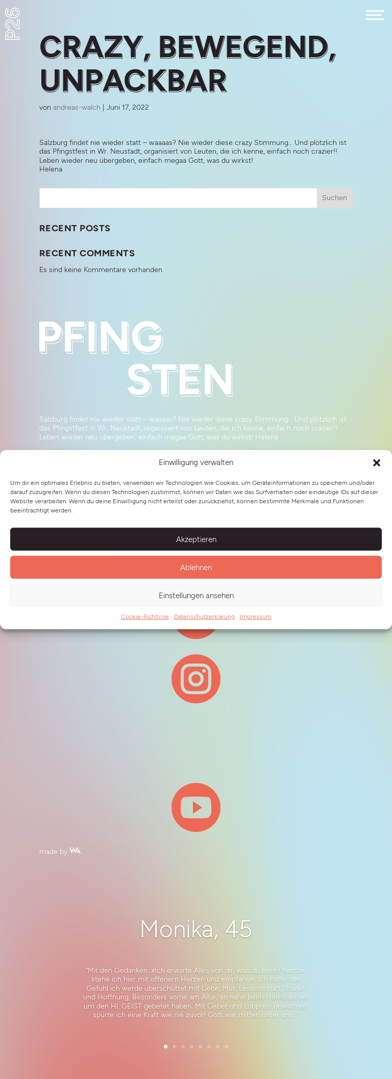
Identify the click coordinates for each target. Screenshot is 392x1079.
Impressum (256, 616)
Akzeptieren (196, 539)
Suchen (334, 197)
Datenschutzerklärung (204, 616)
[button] (377, 463)
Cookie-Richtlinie (145, 616)
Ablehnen (196, 567)
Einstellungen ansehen (196, 595)
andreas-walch (77, 107)
